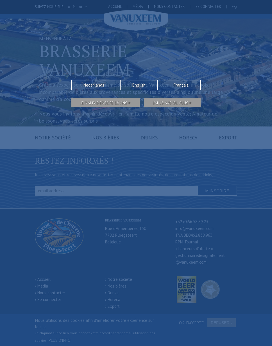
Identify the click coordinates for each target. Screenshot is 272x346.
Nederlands (93, 85)
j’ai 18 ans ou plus (170, 102)
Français (181, 85)
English (139, 85)
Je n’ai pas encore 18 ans (104, 102)
